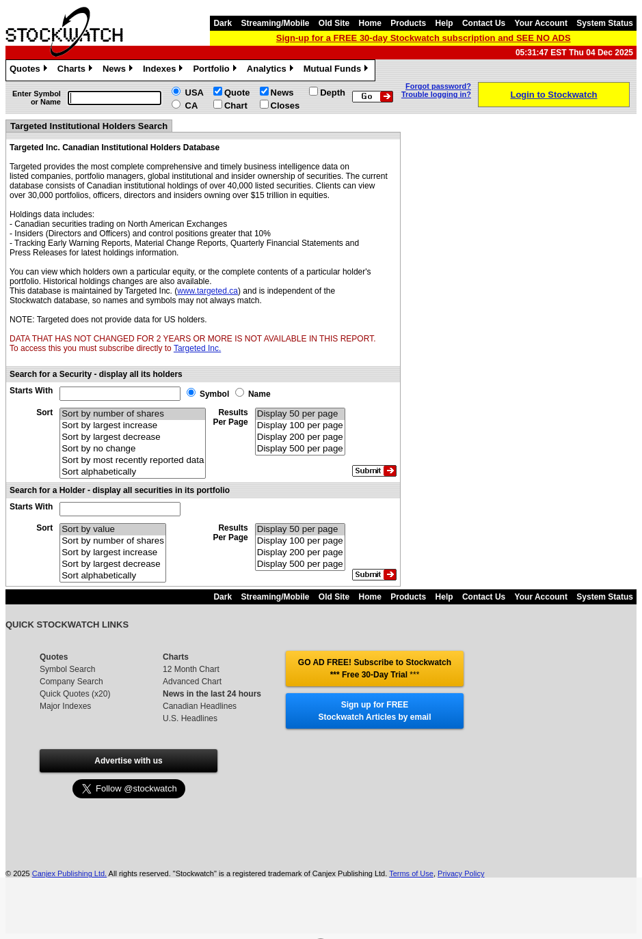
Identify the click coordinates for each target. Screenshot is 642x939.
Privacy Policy (461, 873)
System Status (604, 23)
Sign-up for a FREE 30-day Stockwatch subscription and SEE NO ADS (423, 38)
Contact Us (483, 23)
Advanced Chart (192, 681)
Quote (237, 92)
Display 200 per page (300, 437)
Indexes (164, 70)
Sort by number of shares (132, 414)
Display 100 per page (300, 426)
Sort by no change (132, 449)
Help (444, 23)
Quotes (30, 70)
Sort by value (112, 529)
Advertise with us (128, 761)
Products (408, 23)
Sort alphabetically (132, 472)
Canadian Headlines (200, 706)
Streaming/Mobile (275, 23)
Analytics (272, 70)
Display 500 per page (300, 449)
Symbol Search (67, 669)
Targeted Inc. (197, 348)
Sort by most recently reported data (132, 460)
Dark (222, 23)
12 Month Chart (191, 669)
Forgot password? (438, 86)
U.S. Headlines (190, 718)
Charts (76, 70)
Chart (236, 105)
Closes (285, 105)
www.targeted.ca (207, 291)
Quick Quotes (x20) (75, 694)
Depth (332, 92)
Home (370, 23)
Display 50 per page (300, 414)
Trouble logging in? (436, 94)
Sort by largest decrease (132, 437)
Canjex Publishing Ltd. (69, 873)
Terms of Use (411, 873)
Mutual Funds (338, 70)
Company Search (71, 681)
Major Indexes (65, 706)
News (119, 70)
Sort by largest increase (132, 426)
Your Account (541, 23)
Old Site (334, 23)
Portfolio (216, 70)
